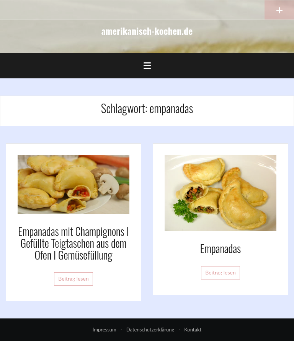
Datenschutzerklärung (150, 329)
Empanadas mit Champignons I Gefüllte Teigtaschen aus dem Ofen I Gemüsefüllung (73, 243)
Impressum (104, 329)
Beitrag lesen (73, 278)
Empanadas (220, 248)
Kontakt (192, 329)
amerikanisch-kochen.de (147, 30)
